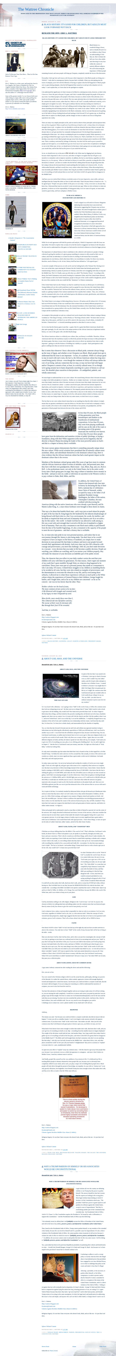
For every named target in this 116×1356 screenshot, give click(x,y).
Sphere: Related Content (49, 635)
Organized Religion (67, 1152)
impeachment (63, 1332)
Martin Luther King (80, 641)
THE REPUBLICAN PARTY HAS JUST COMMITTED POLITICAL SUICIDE (26, 247)
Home (74, 1346)
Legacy (69, 641)
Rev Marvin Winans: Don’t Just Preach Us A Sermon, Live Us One (25, 304)
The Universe (101, 1152)
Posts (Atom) (54, 1350)
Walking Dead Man (48, 1154)
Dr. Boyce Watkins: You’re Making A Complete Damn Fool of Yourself (26, 281)
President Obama (94, 641)
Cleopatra (62, 641)
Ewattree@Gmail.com (48, 619)
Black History (53, 641)
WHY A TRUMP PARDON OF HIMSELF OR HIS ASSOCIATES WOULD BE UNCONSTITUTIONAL (71, 1167)
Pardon (71, 1332)
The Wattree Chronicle (36, 9)
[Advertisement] (55, 649)
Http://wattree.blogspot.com (50, 617)
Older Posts (102, 1346)
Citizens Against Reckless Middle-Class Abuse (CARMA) (59, 1132)
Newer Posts (45, 1346)
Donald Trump (53, 1332)
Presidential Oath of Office (85, 1332)
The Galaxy (91, 1152)
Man (57, 1152)
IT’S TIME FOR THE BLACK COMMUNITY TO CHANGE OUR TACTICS (26, 270)
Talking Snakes (80, 1152)
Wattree (45, 642)
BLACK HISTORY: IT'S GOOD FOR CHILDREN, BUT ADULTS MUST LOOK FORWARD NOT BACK (75, 25)
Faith (49, 1152)
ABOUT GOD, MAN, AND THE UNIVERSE (63, 659)
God (53, 1152)
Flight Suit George (21, 324)
